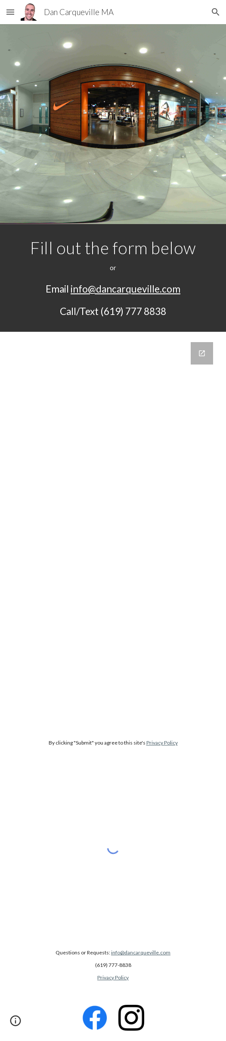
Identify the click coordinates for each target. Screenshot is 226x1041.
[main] (113, 277)
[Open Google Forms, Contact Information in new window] (202, 353)
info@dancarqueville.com (125, 289)
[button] (10, 12)
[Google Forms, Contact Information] (113, 529)
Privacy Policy (162, 742)
